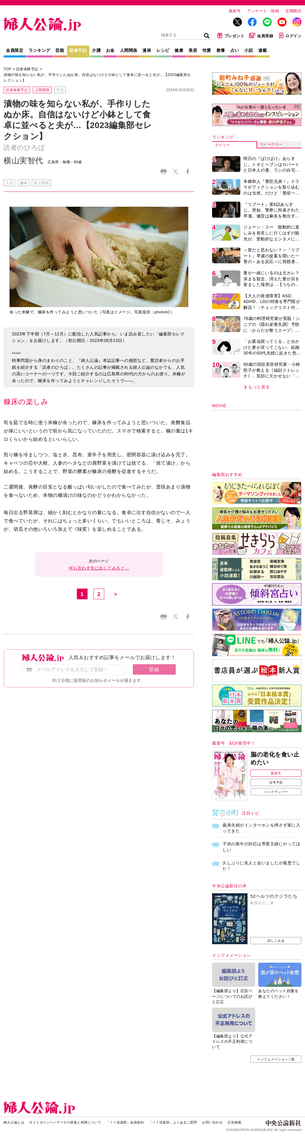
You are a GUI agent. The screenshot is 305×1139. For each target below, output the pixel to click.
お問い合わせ (212, 1122)
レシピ (162, 50)
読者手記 (78, 50)
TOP (7, 69)
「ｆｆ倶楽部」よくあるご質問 (173, 1122)
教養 (221, 50)
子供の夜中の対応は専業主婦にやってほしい (261, 846)
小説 (248, 50)
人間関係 (128, 50)
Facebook (187, 171)
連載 (262, 50)
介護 (96, 50)
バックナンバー (276, 791)
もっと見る (259, 387)
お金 (110, 50)
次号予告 (276, 782)
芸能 (59, 50)
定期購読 (293, 11)
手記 (60, 90)
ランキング (39, 50)
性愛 (207, 50)
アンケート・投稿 (263, 11)
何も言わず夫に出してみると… (99, 568)
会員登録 (261, 35)
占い (235, 50)
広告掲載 (234, 1122)
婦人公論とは (14, 1122)
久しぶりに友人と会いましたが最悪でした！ (261, 866)
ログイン (289, 35)
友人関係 (41, 183)
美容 (193, 50)
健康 (179, 50)
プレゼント (231, 35)
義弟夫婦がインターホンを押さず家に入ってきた (261, 828)
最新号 (235, 11)
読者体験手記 (27, 69)
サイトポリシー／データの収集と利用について (65, 1122)
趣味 (23, 183)
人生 (9, 183)
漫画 (146, 50)
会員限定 (14, 50)
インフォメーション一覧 (276, 1059)
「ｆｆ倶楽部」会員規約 (125, 1122)
